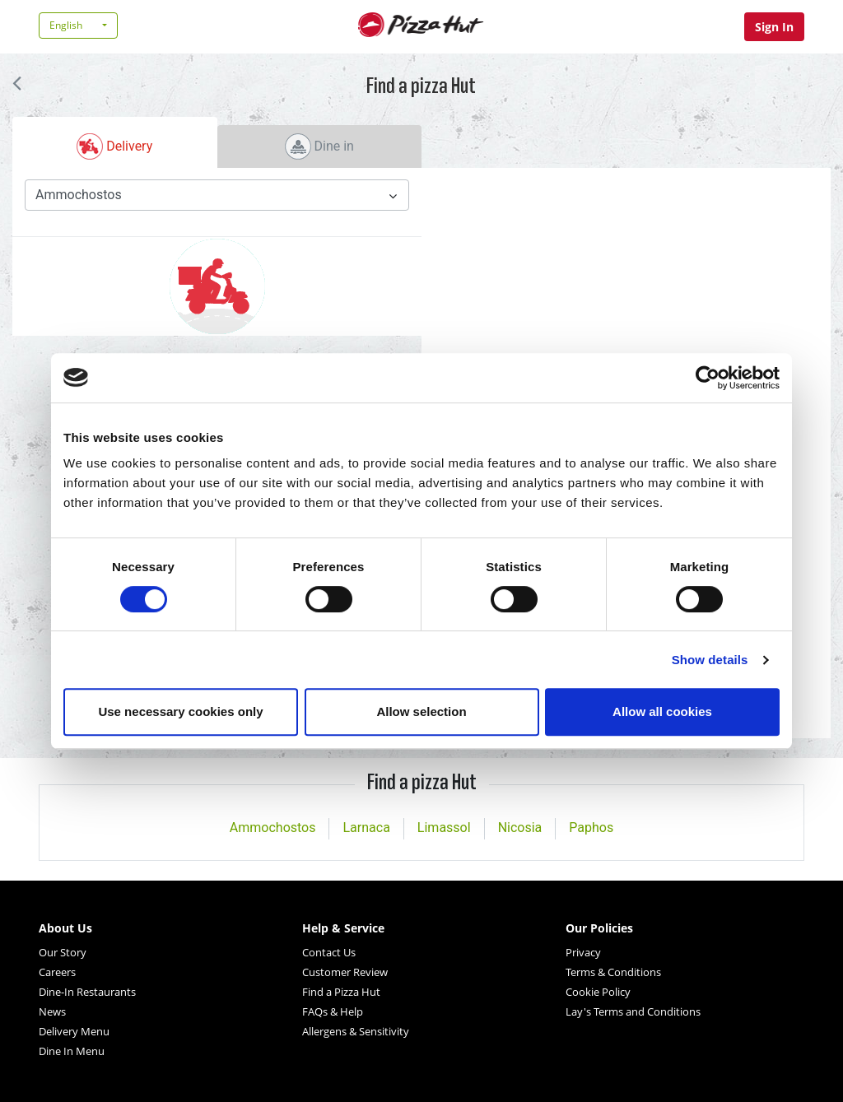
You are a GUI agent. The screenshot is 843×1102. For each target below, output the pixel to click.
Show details (710, 660)
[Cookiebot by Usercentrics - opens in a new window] (708, 377)
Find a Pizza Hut (341, 991)
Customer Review (345, 972)
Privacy (583, 952)
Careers (57, 972)
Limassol (444, 827)
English (65, 25)
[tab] (114, 142)
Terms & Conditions (613, 972)
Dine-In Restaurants (87, 991)
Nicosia (520, 827)
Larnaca (365, 827)
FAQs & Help (332, 1011)
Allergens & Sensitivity (355, 1031)
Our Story (62, 952)
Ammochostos (273, 827)
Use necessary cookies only (180, 711)
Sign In (774, 27)
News (52, 1011)
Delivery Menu (74, 1031)
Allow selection (421, 711)
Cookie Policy (598, 991)
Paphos (591, 827)
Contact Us (329, 952)
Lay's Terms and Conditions (633, 1011)
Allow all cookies (662, 711)
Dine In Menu (72, 1051)
